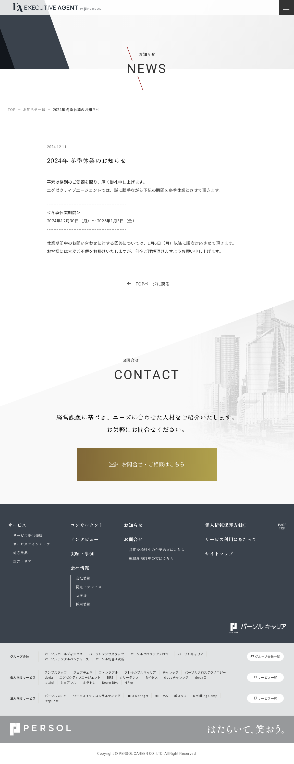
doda (49, 677)
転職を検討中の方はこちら (151, 558)
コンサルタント (86, 525)
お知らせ (133, 525)
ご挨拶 (81, 595)
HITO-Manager (137, 695)
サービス (17, 525)
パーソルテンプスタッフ (106, 654)
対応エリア (22, 561)
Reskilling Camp (205, 695)
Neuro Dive (110, 682)
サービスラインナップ (31, 544)
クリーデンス (129, 677)
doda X (200, 677)
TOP (11, 109)
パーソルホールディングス (64, 654)
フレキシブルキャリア (140, 672)
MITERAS (161, 695)
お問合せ (133, 539)
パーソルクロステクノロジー (151, 654)
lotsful (49, 682)
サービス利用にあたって (231, 539)
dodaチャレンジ (176, 677)
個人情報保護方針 (225, 525)
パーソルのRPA (56, 695)
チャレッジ (170, 672)
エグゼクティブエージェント (80, 677)
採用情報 (83, 604)
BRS (110, 677)
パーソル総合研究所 (109, 659)
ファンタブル (108, 672)
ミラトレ (89, 682)
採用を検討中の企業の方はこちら (157, 549)
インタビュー (84, 539)
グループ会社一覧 (267, 656)
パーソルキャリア (190, 654)
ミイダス (151, 677)
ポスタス (180, 695)
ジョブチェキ (82, 672)
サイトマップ (219, 553)
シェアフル (68, 682)
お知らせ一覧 (34, 109)
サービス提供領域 (28, 535)
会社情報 (79, 567)
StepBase (52, 701)
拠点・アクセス (89, 586)
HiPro (129, 682)
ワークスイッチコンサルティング (96, 695)
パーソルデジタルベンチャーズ (67, 659)
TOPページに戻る (148, 284)
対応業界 (20, 552)
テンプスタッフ (56, 672)
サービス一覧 (267, 677)
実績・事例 (82, 553)
